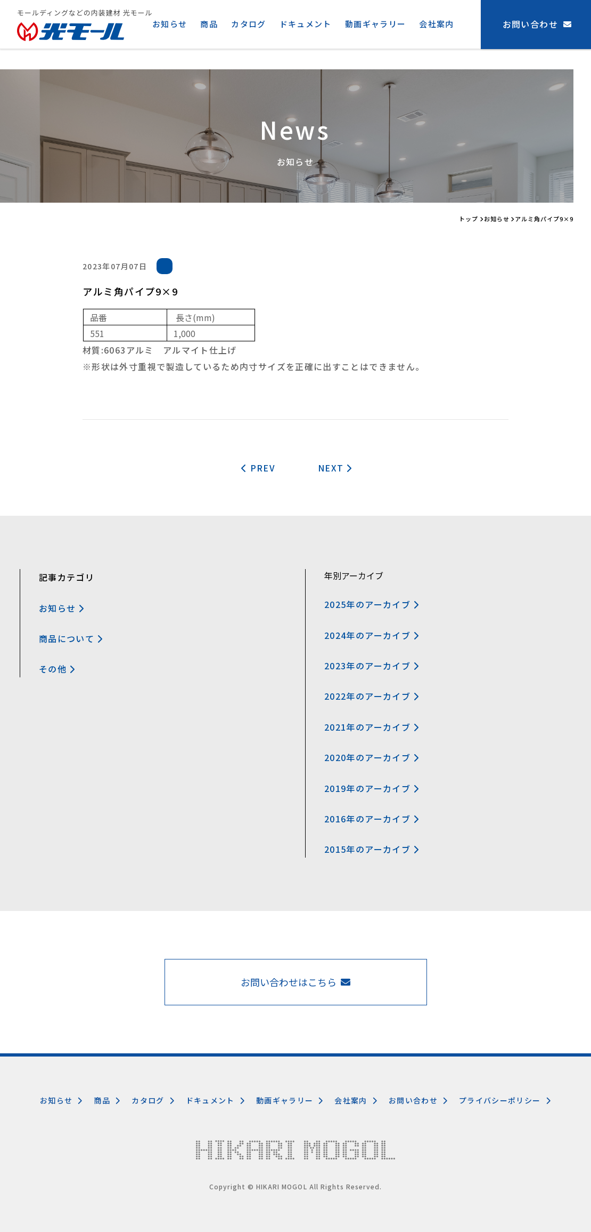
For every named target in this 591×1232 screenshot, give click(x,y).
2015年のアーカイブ (371, 849)
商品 (209, 23)
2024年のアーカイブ (371, 635)
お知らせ (169, 23)
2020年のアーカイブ (371, 757)
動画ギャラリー (375, 23)
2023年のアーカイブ (371, 665)
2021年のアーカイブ (371, 727)
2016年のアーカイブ (371, 818)
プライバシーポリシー (505, 1100)
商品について (71, 638)
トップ (468, 218)
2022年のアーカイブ (371, 696)
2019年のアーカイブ (371, 788)
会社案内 (436, 23)
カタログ (248, 23)
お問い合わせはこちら (295, 982)
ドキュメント (306, 23)
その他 (57, 668)
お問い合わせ (418, 1100)
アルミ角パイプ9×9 (544, 218)
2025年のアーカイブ (371, 604)
